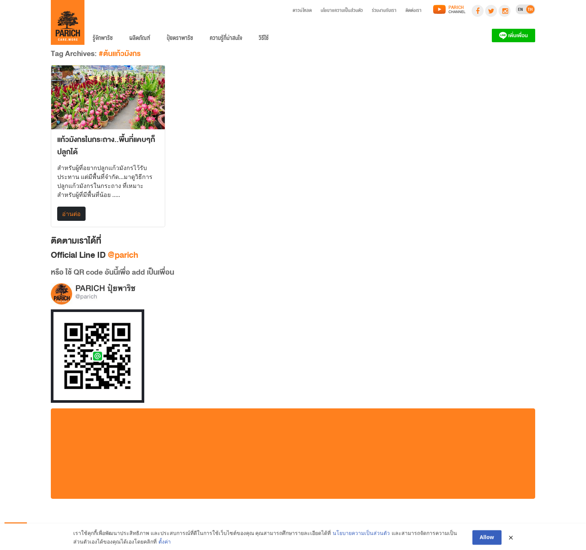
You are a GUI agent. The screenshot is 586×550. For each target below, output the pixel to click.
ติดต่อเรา (413, 11)
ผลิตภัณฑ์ (139, 39)
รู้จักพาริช (103, 39)
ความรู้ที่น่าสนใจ (226, 39)
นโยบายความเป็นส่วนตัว (342, 11)
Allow (487, 539)
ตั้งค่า (164, 543)
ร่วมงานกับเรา (384, 11)
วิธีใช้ (264, 39)
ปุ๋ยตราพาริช (180, 39)
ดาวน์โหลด (302, 11)
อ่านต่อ (71, 214)
